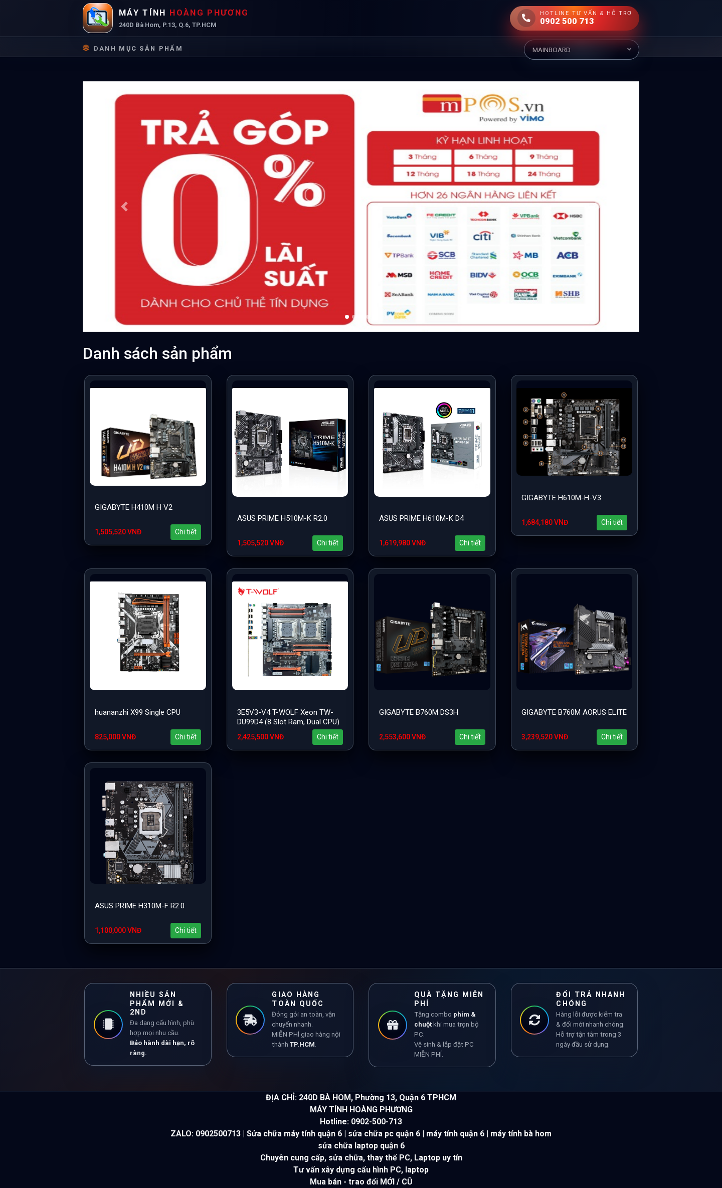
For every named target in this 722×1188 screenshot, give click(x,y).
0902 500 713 (567, 21)
